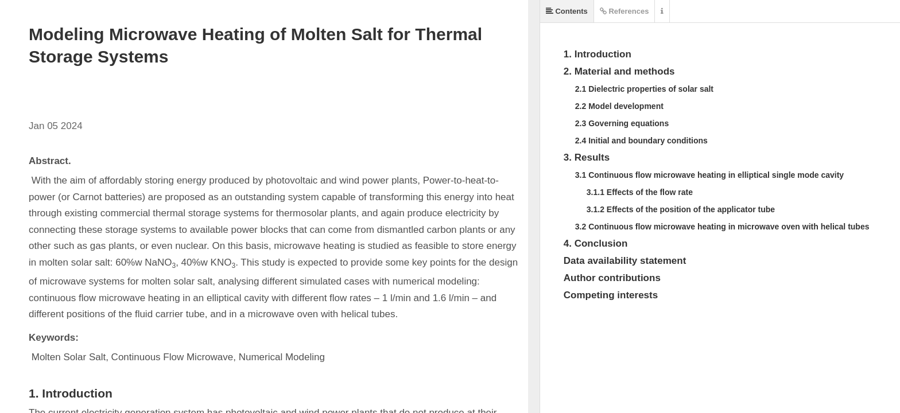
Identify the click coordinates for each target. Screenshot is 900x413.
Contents (567, 11)
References (624, 11)
